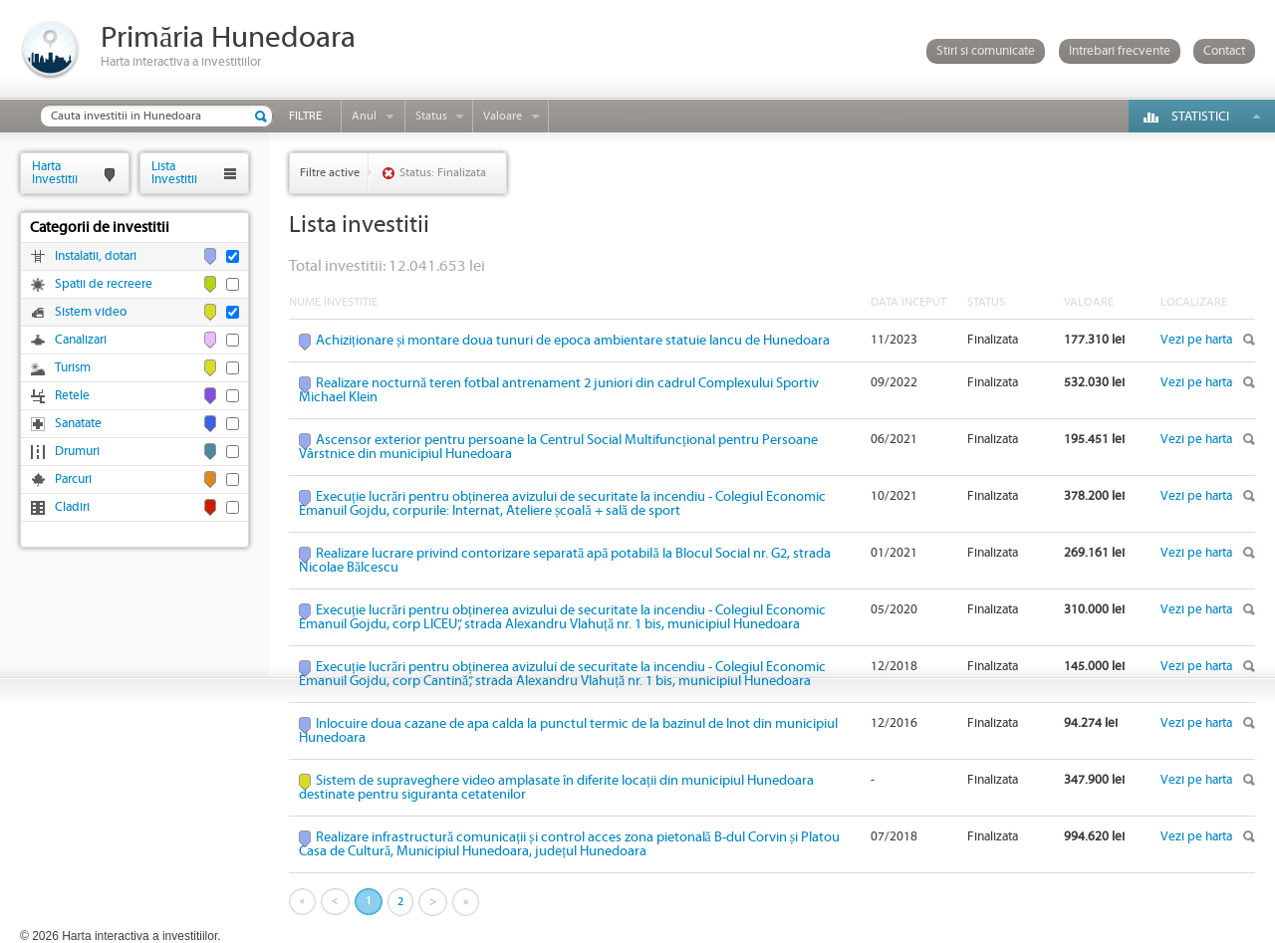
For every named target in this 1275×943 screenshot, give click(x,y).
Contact (1224, 51)
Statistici (1200, 117)
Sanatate (78, 423)
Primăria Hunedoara (228, 38)
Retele (72, 395)
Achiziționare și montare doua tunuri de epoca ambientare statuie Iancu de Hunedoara (573, 341)
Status (431, 116)
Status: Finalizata (442, 172)
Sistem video (91, 312)
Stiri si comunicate (985, 51)
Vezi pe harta (1196, 340)
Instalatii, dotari (95, 256)
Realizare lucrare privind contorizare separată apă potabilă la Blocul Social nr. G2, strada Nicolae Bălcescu (565, 561)
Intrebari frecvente (1119, 51)
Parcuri (73, 479)
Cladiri (72, 507)
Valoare (502, 116)
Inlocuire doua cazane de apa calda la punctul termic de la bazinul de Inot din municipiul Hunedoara (568, 731)
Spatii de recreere (103, 284)
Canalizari (81, 340)
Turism (73, 367)
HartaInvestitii (55, 172)
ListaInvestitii (174, 172)
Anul (364, 116)
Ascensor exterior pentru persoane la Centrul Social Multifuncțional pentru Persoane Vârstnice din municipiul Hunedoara (558, 447)
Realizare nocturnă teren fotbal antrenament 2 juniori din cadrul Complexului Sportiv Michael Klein (559, 390)
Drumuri (77, 451)
